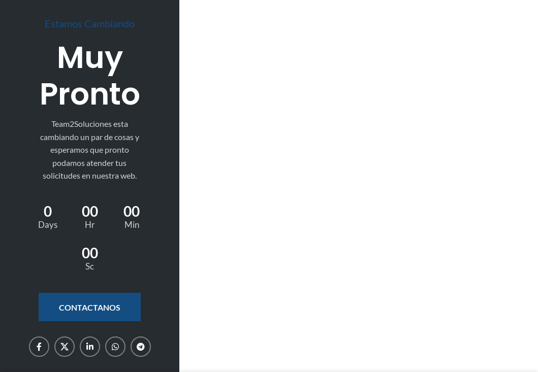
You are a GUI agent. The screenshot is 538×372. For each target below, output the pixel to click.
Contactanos (89, 307)
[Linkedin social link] (90, 346)
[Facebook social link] (39, 346)
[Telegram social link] (141, 346)
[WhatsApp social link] (115, 346)
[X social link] (64, 346)
